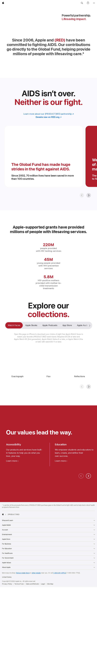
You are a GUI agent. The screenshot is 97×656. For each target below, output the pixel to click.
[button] (82, 3)
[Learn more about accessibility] (12, 461)
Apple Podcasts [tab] (49, 325)
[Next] (88, 195)
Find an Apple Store (23, 573)
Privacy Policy (7, 584)
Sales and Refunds (32, 584)
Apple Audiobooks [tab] (85, 325)
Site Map (50, 584)
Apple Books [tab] (31, 325)
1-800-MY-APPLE (59, 573)
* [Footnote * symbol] (83, 53)
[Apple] (3, 3)
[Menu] (94, 3)
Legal (43, 584)
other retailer (36, 573)
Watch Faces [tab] (14, 325)
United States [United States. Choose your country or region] (6, 577)
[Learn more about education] (61, 461)
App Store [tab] (67, 325)
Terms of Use (19, 584)
